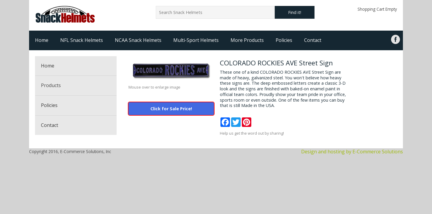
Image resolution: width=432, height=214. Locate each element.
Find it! (294, 12)
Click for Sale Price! (171, 108)
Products (51, 85)
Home (41, 40)
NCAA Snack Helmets (138, 40)
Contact (312, 40)
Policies (284, 40)
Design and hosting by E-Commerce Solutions (352, 151)
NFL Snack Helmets (81, 40)
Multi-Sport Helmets (196, 40)
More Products (247, 40)
